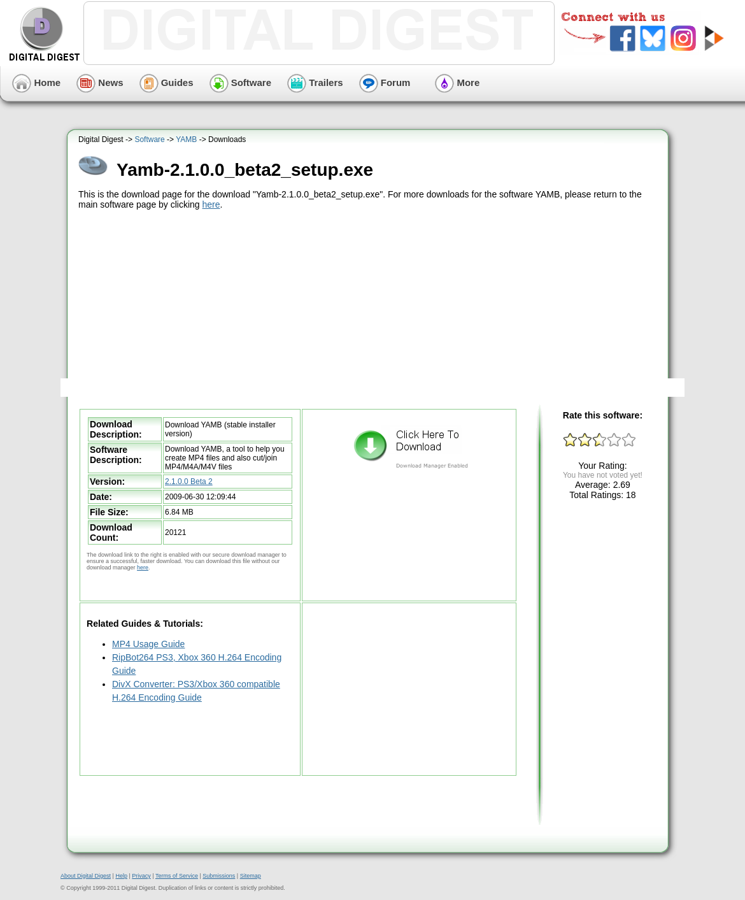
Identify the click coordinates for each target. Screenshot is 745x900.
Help (121, 876)
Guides (166, 82)
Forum (385, 82)
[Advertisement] (370, 307)
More (457, 82)
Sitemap (250, 876)
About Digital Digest (85, 876)
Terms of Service (176, 876)
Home (36, 82)
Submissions (218, 876)
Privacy (141, 876)
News (99, 82)
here (211, 204)
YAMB (186, 139)
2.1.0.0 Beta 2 (189, 481)
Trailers (315, 82)
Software (240, 82)
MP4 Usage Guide (148, 644)
